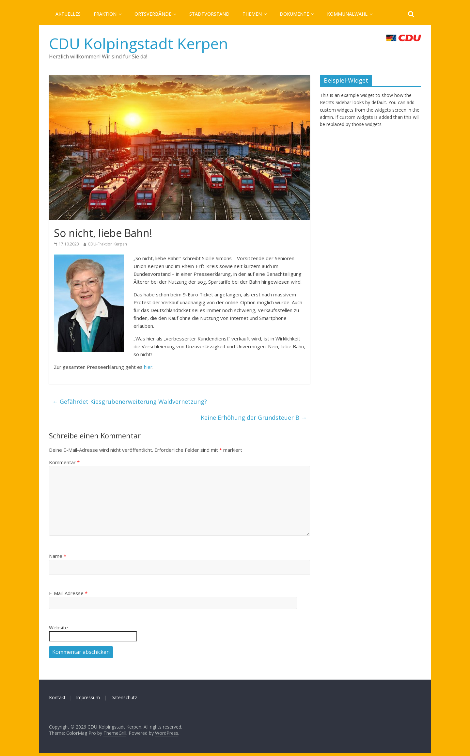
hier (148, 367)
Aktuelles (68, 14)
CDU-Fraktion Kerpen (107, 244)
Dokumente (294, 14)
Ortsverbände (152, 14)
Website (58, 627)
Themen (252, 14)
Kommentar (64, 462)
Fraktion (105, 14)
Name (57, 556)
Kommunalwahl (347, 14)
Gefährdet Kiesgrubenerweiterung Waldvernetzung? (129, 401)
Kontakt (57, 697)
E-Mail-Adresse (68, 593)
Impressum (88, 697)
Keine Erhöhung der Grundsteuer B (254, 417)
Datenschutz (123, 697)
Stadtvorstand (209, 14)
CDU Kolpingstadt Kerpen (138, 43)
